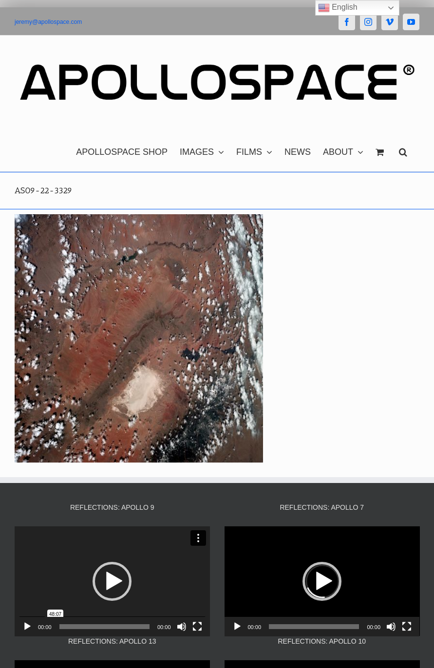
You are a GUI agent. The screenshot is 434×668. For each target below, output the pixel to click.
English (338, 8)
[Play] (27, 626)
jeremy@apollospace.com (48, 22)
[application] (112, 581)
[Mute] (182, 626)
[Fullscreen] (197, 626)
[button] (403, 149)
